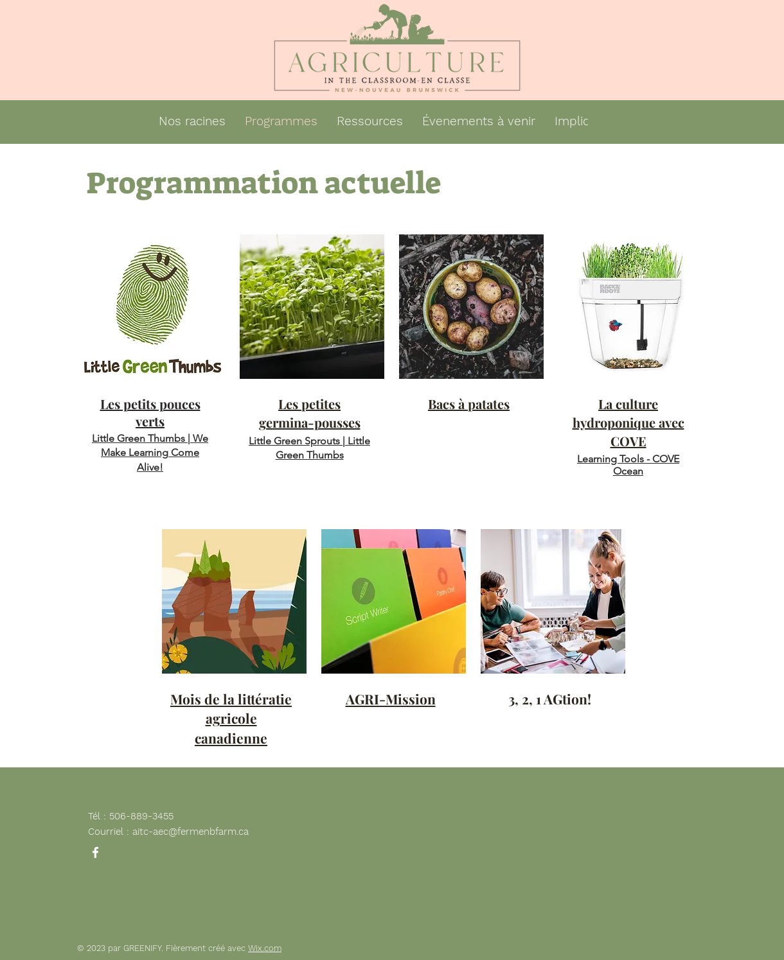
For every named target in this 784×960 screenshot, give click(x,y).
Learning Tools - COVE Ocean (628, 465)
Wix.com (264, 948)
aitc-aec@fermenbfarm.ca (190, 831)
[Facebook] (95, 852)
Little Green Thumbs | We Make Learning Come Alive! (150, 452)
